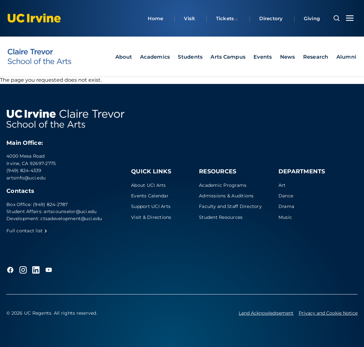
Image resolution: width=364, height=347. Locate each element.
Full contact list (26, 231)
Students (190, 57)
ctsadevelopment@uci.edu (71, 218)
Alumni (346, 57)
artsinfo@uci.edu (26, 178)
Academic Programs (222, 185)
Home (155, 18)
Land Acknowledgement (266, 313)
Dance (285, 196)
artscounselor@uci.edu (70, 211)
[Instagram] (23, 270)
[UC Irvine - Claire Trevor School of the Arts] (39, 56)
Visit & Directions (151, 217)
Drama (286, 206)
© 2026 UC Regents (28, 313)
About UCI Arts (148, 185)
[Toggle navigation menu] (349, 18)
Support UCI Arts (150, 206)
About (123, 57)
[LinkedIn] (36, 270)
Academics (155, 57)
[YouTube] (49, 270)
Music (285, 217)
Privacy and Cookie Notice (328, 313)
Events (262, 57)
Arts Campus (228, 57)
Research (315, 57)
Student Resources (221, 217)
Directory (271, 18)
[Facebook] (10, 270)
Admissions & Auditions (226, 196)
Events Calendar (150, 196)
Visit (189, 18)
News (287, 57)
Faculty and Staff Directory (230, 206)
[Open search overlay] (336, 18)
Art (282, 185)
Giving (312, 18)
